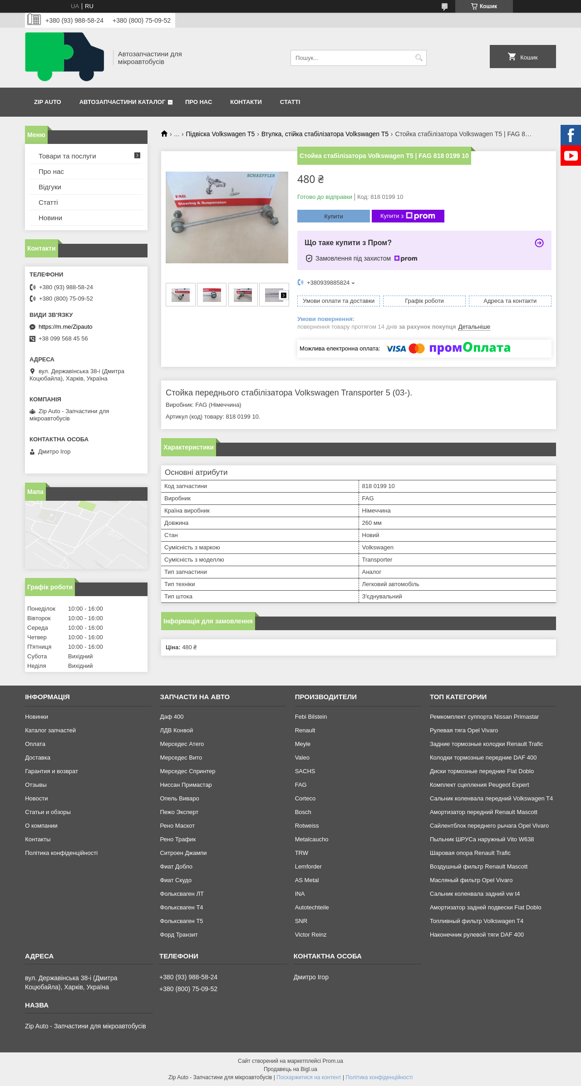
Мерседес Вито (181, 757)
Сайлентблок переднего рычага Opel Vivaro (489, 825)
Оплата (35, 743)
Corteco (305, 798)
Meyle (303, 743)
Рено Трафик (178, 839)
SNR (301, 921)
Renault (305, 730)
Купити (333, 216)
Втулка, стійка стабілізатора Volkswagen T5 (325, 134)
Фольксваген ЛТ (181, 893)
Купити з (407, 216)
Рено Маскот (177, 825)
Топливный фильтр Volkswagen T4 (476, 921)
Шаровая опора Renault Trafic (470, 852)
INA (300, 893)
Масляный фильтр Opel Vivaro (471, 880)
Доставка (37, 757)
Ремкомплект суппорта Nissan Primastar (484, 716)
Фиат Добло (176, 866)
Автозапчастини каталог (122, 102)
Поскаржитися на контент (308, 1077)
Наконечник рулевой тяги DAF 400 (477, 934)
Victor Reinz (311, 934)
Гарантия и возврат (51, 771)
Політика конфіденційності (61, 852)
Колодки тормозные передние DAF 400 (483, 757)
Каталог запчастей (50, 730)
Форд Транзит (178, 934)
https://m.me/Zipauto (66, 326)
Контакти (246, 102)
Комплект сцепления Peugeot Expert (479, 784)
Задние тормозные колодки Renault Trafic (486, 743)
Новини (50, 218)
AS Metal (307, 880)
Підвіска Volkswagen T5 (220, 134)
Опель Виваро (179, 798)
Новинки (36, 716)
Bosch (303, 812)
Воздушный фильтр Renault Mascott (478, 866)
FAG (301, 784)
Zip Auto (47, 102)
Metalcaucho (312, 839)
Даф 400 (171, 716)
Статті (290, 102)
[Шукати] (419, 58)
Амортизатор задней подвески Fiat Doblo (486, 907)
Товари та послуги (67, 156)
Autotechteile (312, 907)
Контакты (37, 839)
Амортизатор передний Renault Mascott (483, 812)
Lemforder (308, 866)
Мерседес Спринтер (187, 771)
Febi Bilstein (311, 716)
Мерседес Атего (182, 743)
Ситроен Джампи (183, 852)
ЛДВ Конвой (176, 730)
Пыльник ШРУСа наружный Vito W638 (482, 839)
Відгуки (50, 187)
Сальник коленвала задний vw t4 (475, 893)
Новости (36, 798)
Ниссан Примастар (186, 784)
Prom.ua (333, 1061)
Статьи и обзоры (48, 812)
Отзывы (36, 784)
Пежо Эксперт (179, 812)
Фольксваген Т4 (181, 907)
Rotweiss (307, 825)
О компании (41, 825)
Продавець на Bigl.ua (290, 1069)
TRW (301, 852)
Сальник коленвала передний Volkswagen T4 (491, 798)
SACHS (305, 771)
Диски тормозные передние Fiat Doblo (482, 771)
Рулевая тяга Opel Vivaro (464, 730)
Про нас (198, 102)
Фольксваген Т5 (181, 921)
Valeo (302, 757)
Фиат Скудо (176, 880)
